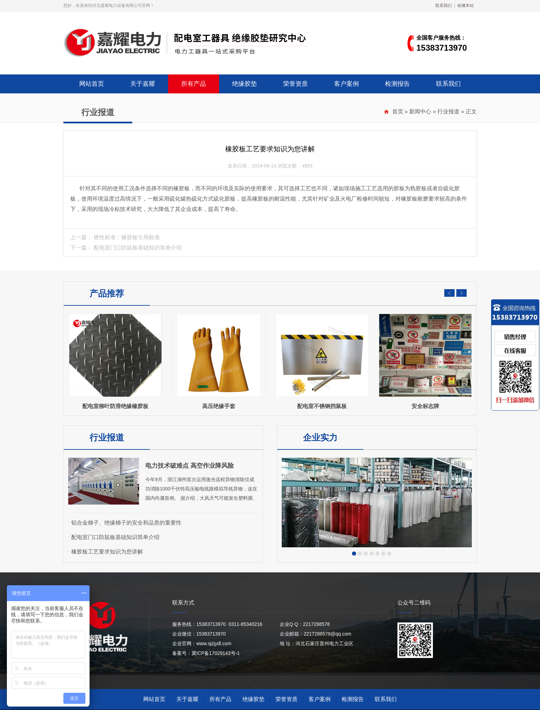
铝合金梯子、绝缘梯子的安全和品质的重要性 (126, 523)
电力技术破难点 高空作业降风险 (189, 465)
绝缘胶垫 (244, 83)
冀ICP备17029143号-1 (215, 653)
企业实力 (320, 437)
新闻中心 (420, 111)
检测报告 (397, 83)
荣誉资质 (295, 83)
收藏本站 (465, 5)
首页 (397, 111)
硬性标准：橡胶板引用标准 (127, 237)
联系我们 (443, 5)
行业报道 (448, 111)
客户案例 (346, 83)
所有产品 (193, 83)
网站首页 (91, 83)
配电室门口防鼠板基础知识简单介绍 (138, 248)
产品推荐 (107, 293)
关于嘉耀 (142, 83)
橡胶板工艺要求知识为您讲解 (107, 552)
